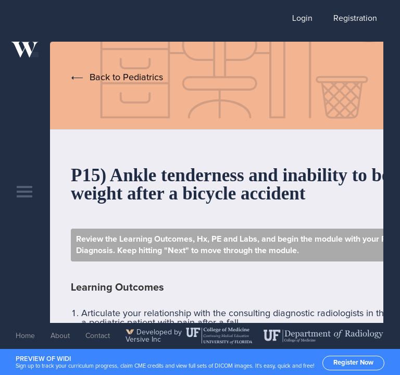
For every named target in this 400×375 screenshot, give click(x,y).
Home (25, 336)
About (60, 336)
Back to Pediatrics (126, 77)
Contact (97, 336)
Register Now (353, 362)
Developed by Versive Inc (154, 336)
